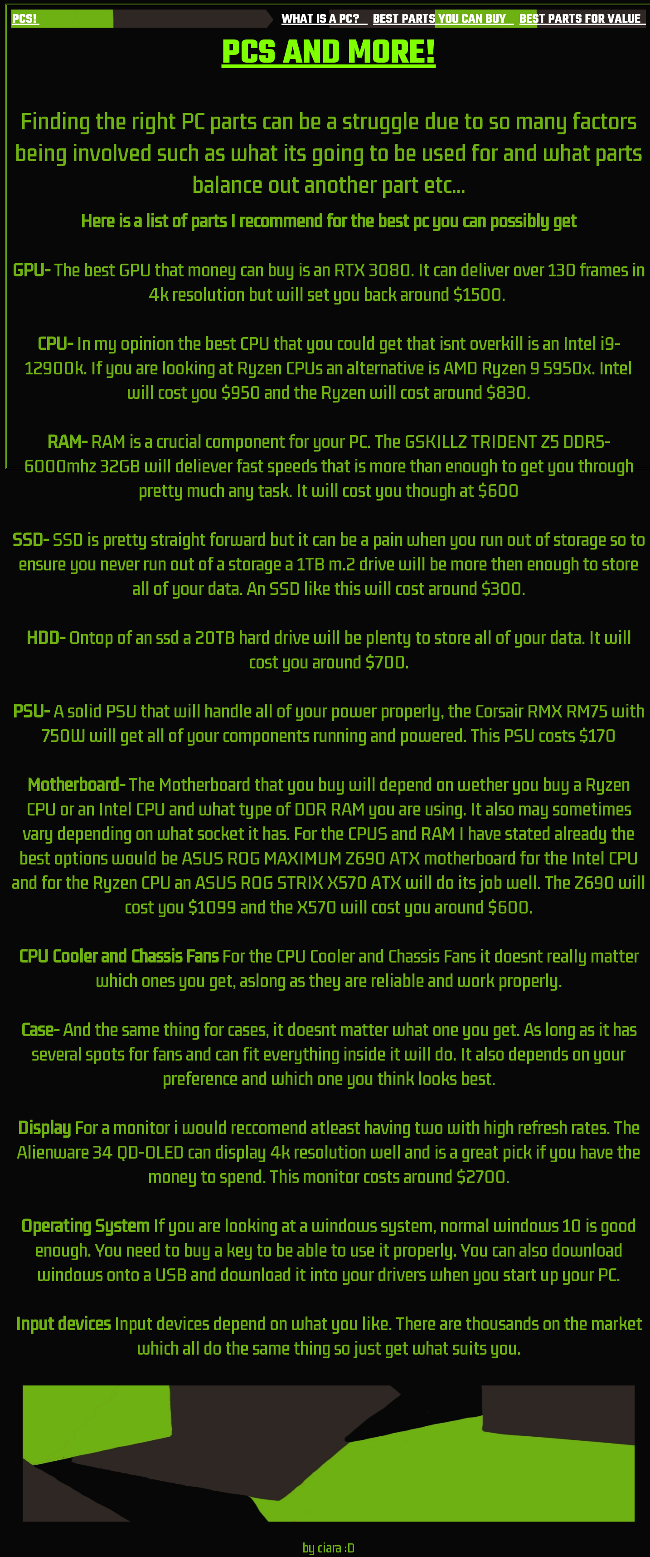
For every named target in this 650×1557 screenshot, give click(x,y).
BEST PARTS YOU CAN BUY (443, 19)
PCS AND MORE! (329, 54)
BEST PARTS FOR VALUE (582, 19)
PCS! (25, 19)
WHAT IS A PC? (324, 19)
